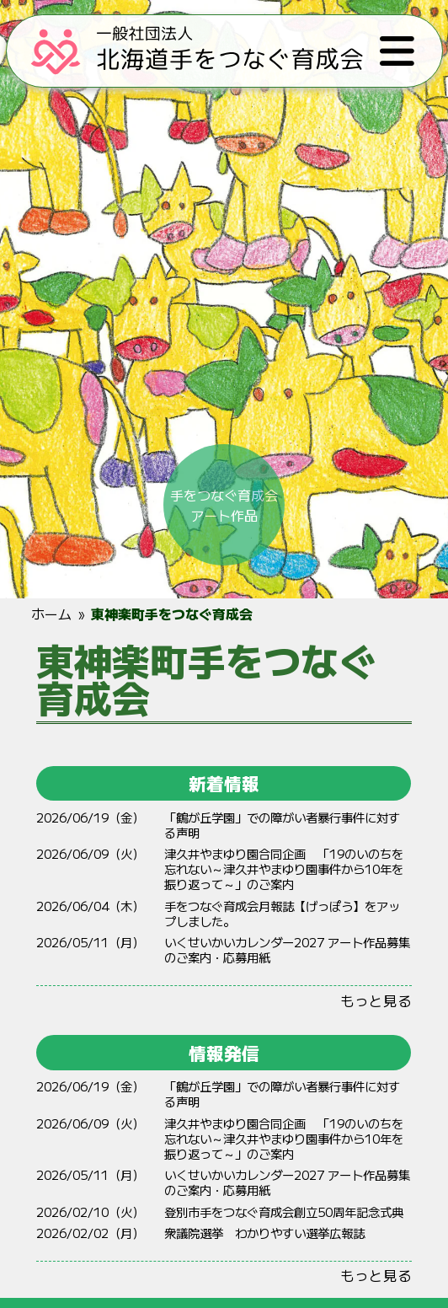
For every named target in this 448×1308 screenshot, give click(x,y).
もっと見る (376, 1000)
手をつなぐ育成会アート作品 (224, 500)
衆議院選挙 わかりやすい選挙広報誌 (264, 1232)
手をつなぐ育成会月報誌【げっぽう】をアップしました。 (282, 913)
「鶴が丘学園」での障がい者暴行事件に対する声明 (282, 824)
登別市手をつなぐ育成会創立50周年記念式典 (283, 1211)
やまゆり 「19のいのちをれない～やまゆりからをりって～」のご (283, 868)
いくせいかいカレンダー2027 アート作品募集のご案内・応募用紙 (287, 949)
